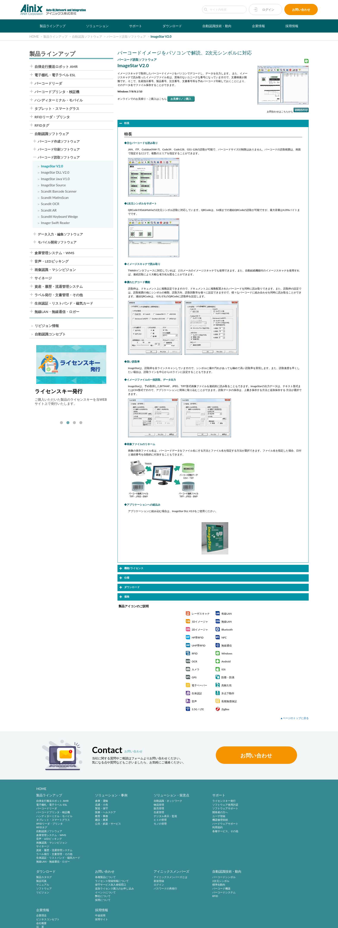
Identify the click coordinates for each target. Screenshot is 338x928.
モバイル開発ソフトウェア (57, 242)
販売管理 (155, 808)
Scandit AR (48, 210)
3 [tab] (74, 423)
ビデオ (210, 903)
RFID (153, 896)
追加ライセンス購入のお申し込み (55, 888)
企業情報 (258, 26)
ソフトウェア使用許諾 (219, 804)
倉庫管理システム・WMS (54, 253)
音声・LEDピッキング (51, 261)
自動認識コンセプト (50, 334)
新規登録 (98, 881)
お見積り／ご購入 (181, 98)
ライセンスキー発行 (218, 801)
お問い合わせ (301, 9)
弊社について (44, 896)
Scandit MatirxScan (55, 197)
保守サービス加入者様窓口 (51, 884)
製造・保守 (99, 808)
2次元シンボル (158, 881)
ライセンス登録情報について (53, 881)
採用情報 (291, 26)
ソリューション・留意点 (167, 795)
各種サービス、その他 (219, 831)
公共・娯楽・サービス (106, 823)
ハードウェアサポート (219, 823)
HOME (41, 789)
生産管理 (155, 812)
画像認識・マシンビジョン (55, 269)
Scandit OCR (50, 204)
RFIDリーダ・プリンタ (52, 117)
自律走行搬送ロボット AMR (56, 66)
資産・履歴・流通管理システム (58, 286)
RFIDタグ (41, 125)
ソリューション (97, 26)
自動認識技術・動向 (217, 26)
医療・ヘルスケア (103, 812)
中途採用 (268, 877)
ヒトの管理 (156, 820)
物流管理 (155, 804)
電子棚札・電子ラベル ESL (54, 75)
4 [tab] (81, 423)
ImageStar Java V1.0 (55, 179)
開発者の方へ (214, 812)
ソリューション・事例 (109, 795)
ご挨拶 (210, 892)
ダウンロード (172, 26)
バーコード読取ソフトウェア (59, 157)
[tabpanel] (71, 375)
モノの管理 (156, 823)
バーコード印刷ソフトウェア (59, 149)
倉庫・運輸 (99, 801)
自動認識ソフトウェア (51, 133)
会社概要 (212, 884)
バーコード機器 (159, 888)
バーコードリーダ (48, 83)
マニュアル (269, 808)
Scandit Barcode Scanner (59, 191)
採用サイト (269, 881)
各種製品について (46, 877)
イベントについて (46, 892)
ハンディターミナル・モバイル (58, 100)
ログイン (268, 9)
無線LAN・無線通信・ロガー (56, 311)
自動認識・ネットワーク (164, 801)
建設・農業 (99, 820)
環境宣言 (82, 922)
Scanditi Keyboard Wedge (59, 216)
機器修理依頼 (214, 820)
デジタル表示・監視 (161, 816)
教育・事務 (99, 816)
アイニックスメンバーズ (111, 872)
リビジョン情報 (47, 325)
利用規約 (212, 827)
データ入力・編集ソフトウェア (60, 234)
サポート (135, 26)
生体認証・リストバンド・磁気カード (63, 303)
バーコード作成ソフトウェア (59, 141)
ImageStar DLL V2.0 (55, 172)
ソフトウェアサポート (219, 808)
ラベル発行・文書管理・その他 (58, 295)
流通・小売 (99, 804)
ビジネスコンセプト (218, 881)
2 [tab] (68, 423)
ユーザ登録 (213, 816)
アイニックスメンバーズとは (110, 877)
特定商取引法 (64, 922)
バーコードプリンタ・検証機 (56, 91)
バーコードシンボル (161, 877)
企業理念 (212, 877)
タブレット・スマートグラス (56, 108)
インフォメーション (218, 900)
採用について (44, 900)
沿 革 (210, 888)
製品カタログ (271, 801)
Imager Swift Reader (55, 222)
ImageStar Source (53, 185)
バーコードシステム (161, 892)
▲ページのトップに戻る (294, 718)
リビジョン (269, 816)
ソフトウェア (271, 812)
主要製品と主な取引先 (219, 896)
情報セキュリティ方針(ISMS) (108, 922)
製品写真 (268, 804)
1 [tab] (61, 423)
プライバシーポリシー (40, 922)
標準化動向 (156, 884)
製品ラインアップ (53, 26)
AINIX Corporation (298, 922)
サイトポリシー (13, 922)
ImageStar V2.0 (52, 166)
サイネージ (43, 278)
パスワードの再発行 (104, 888)
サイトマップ (136, 922)
